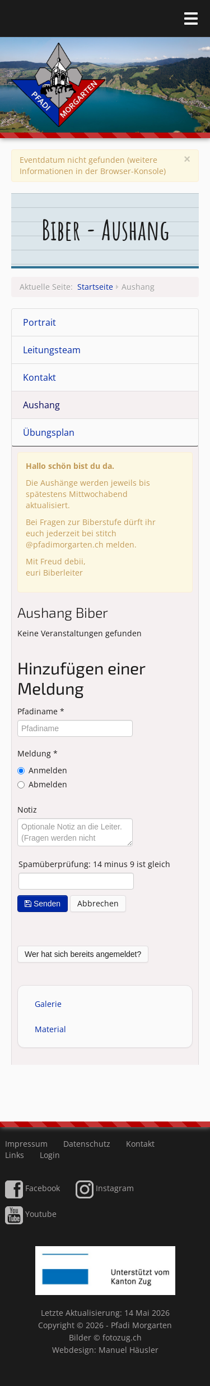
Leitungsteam (52, 350)
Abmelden (48, 784)
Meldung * (37, 753)
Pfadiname (40, 711)
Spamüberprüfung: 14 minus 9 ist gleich (94, 864)
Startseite (95, 286)
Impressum (26, 1143)
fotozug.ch (122, 1337)
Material (50, 1029)
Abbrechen (98, 903)
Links (14, 1155)
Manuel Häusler (128, 1349)
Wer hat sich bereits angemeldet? (83, 954)
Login (50, 1155)
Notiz (27, 809)
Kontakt (39, 377)
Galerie (48, 1004)
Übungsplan (48, 432)
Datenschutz (86, 1143)
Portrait (39, 322)
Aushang (41, 405)
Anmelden (48, 770)
